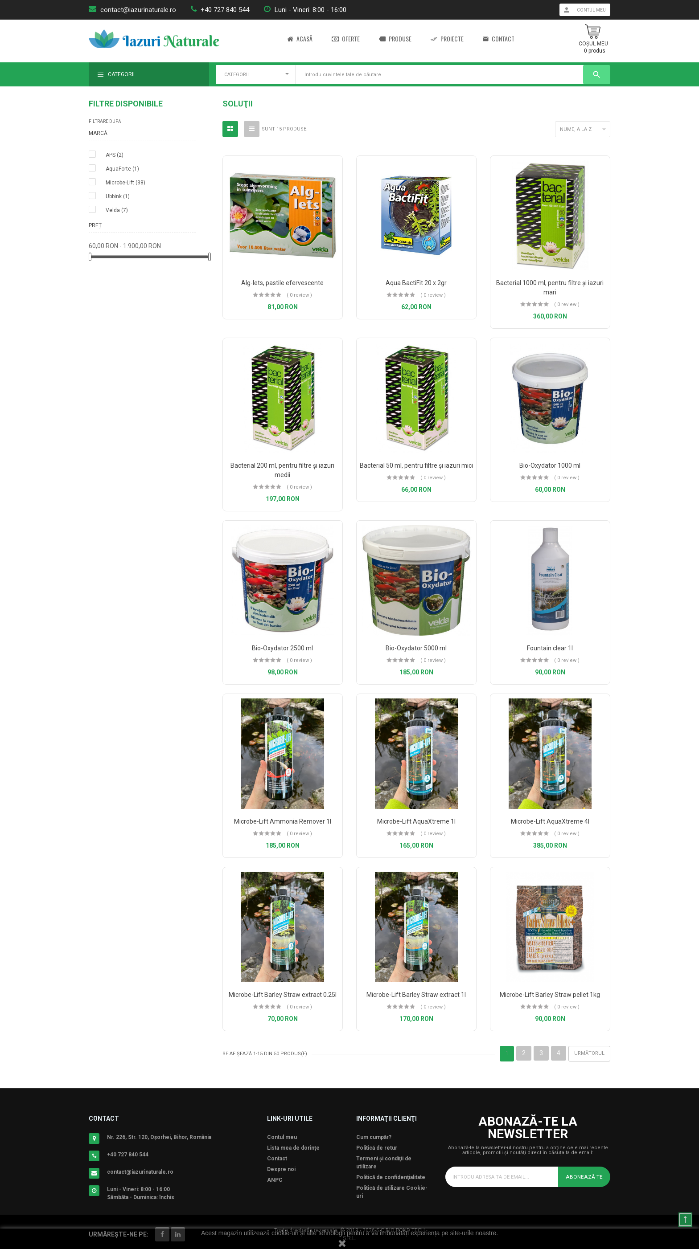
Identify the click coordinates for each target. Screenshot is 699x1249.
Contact (498, 39)
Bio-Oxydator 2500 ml (282, 648)
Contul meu (282, 1137)
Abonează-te (585, 1177)
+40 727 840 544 (225, 10)
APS (114, 155)
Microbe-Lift (125, 182)
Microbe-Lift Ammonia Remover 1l (282, 821)
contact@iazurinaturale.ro (138, 10)
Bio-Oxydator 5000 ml (416, 648)
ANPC (275, 1180)
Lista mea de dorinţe (293, 1148)
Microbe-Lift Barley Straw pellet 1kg (550, 994)
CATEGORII (236, 75)
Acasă (299, 39)
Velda (117, 210)
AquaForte (122, 168)
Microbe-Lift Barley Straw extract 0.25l (283, 994)
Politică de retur (376, 1148)
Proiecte (447, 39)
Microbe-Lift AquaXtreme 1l (416, 821)
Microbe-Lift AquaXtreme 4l (550, 821)
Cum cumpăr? (373, 1137)
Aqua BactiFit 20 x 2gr (416, 282)
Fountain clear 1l (550, 648)
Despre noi (281, 1169)
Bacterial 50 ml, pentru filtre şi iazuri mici (416, 465)
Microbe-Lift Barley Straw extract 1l (416, 994)
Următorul (589, 1053)
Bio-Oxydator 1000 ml (549, 465)
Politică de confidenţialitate (390, 1177)
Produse (395, 39)
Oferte (346, 39)
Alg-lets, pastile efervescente (282, 282)
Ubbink (118, 196)
